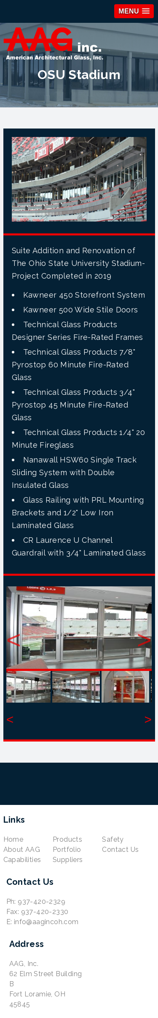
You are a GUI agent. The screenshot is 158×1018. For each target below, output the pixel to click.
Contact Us (120, 850)
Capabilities (22, 860)
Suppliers (68, 860)
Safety (112, 839)
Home (13, 839)
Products (67, 839)
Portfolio (67, 850)
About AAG (21, 850)
